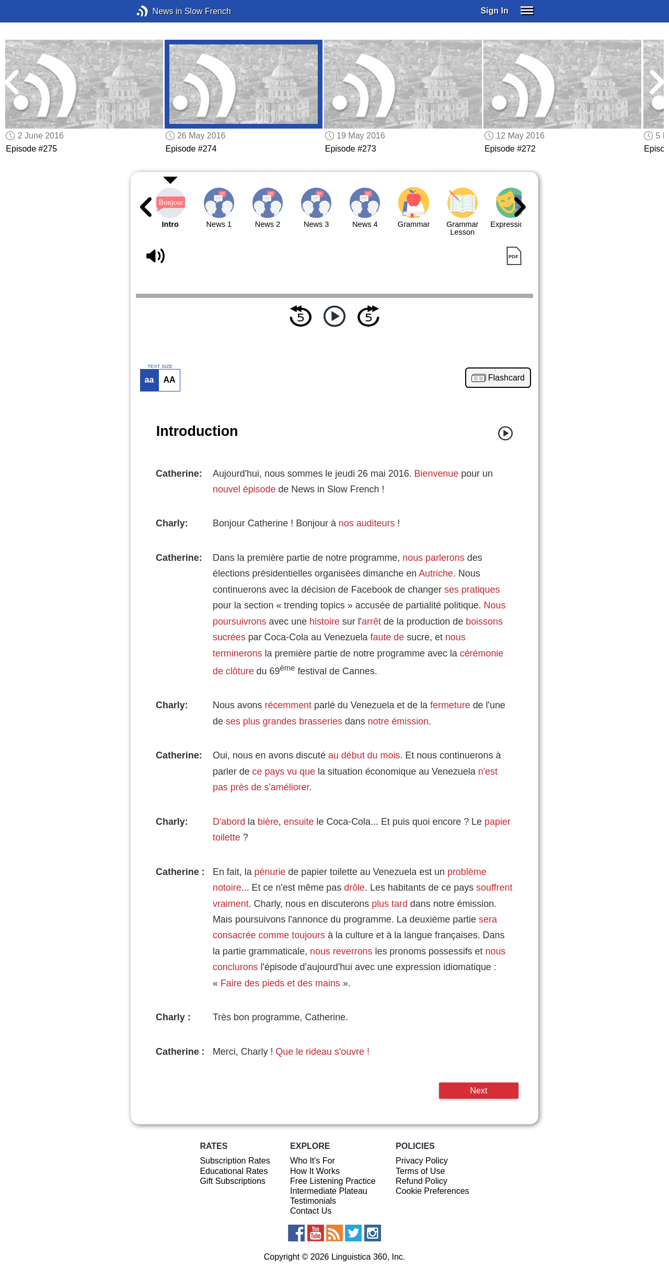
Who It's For (312, 1160)
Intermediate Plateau (328, 1191)
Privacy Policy (422, 1160)
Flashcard (506, 378)
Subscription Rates (235, 1160)
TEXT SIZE (159, 366)
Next (478, 1090)
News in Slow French (158, 11)
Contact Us (310, 1210)
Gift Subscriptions (232, 1181)
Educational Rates (234, 1171)
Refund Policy (421, 1181)
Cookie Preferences (432, 1191)
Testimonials (313, 1200)
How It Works (315, 1171)
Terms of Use (420, 1171)
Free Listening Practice (333, 1181)
